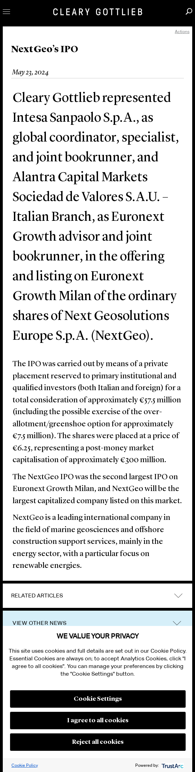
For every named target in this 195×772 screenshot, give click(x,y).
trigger (177, 623)
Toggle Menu (6, 11)
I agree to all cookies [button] (98, 720)
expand (178, 595)
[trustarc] (172, 765)
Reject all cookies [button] (98, 742)
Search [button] (189, 11)
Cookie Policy (24, 765)
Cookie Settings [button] (98, 699)
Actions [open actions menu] (182, 31)
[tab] (97, 596)
